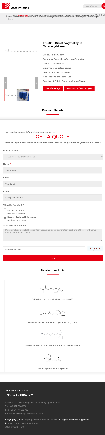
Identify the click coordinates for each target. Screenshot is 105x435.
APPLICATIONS (36, 16)
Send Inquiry (53, 88)
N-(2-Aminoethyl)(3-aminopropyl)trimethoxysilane (52, 322)
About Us (69, 16)
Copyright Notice (26, 423)
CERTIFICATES (56, 16)
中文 (101, 15)
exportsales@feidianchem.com (28, 413)
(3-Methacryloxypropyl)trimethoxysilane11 (52, 299)
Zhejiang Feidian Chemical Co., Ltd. (40, 420)
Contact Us (87, 16)
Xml (38, 423)
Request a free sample (79, 88)
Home (14, 16)
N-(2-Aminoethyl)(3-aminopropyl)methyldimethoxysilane (52, 345)
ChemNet (13, 423)
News (77, 16)
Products (23, 16)
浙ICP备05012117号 (14, 427)
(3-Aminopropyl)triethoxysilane (52, 368)
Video (46, 16)
